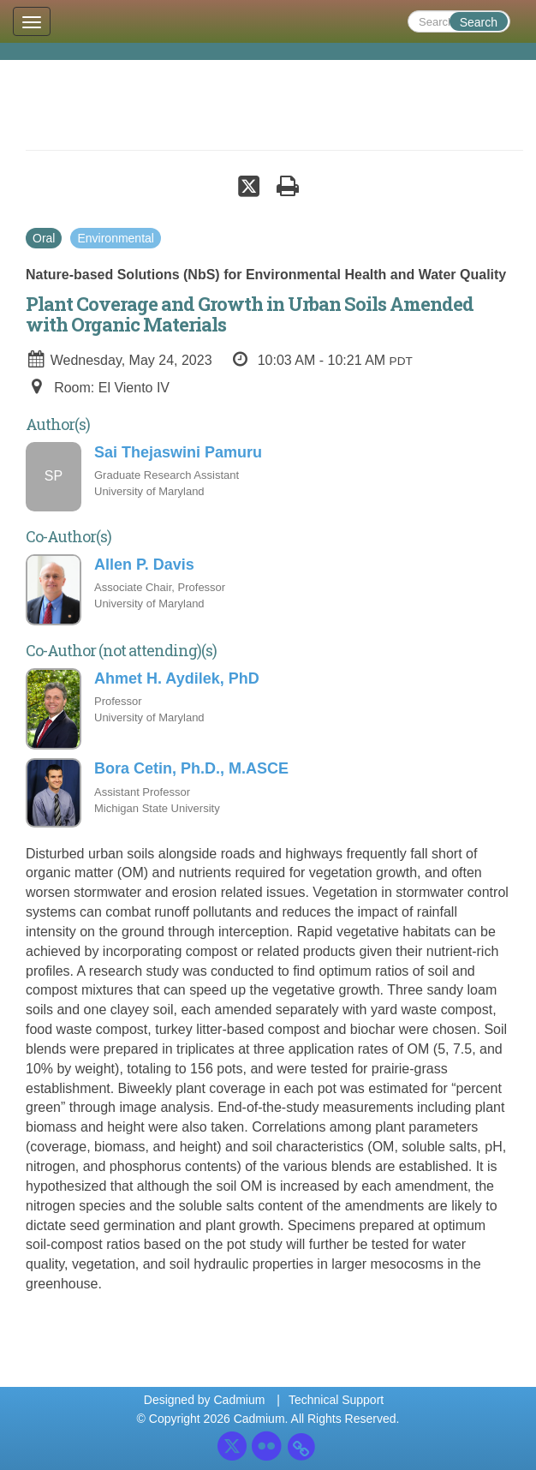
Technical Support (336, 1400)
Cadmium (239, 1400)
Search (478, 22)
